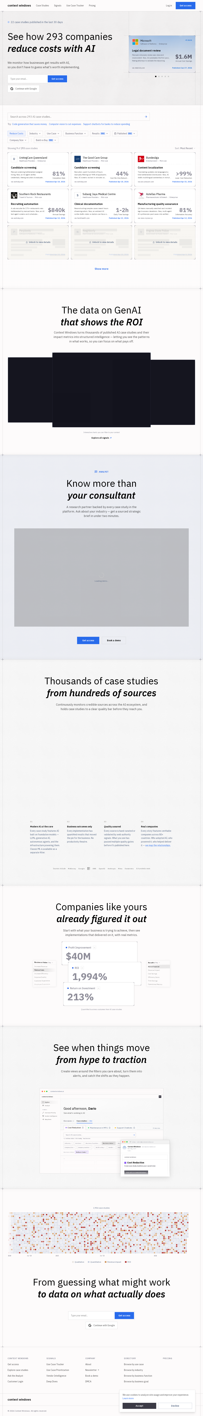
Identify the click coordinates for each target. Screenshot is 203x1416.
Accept (139, 1405)
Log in (169, 5)
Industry (35, 133)
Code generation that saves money (29, 124)
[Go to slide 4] (165, 76)
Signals (57, 5)
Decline (175, 1405)
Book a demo (114, 640)
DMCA (88, 1381)
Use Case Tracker (75, 5)
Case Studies (42, 5)
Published (124, 133)
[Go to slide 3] (162, 76)
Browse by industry (133, 1370)
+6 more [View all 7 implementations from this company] (188, 40)
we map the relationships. (158, 845)
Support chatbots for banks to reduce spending (106, 124)
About (88, 1364)
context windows (19, 5)
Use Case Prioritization (57, 1370)
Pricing (92, 5)
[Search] (145, 116)
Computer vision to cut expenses (65, 124)
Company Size (18, 140)
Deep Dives (52, 1381)
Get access (185, 5)
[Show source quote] (94, 947)
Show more (101, 268)
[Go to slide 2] (159, 76)
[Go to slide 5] (168, 76)
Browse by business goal (136, 1381)
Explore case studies (18, 1370)
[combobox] (79, 117)
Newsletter (92, 1370)
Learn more (128, 1398)
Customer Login (15, 1381)
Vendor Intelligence (56, 1375)
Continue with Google (23, 88)
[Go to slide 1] (155, 76)
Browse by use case (134, 1364)
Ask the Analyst (15, 1375)
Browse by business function (138, 1375)
